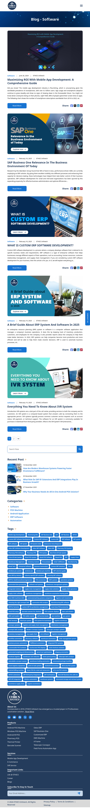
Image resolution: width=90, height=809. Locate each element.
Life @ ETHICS (13, 776)
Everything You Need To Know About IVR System (41, 408)
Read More (29, 713)
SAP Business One (41, 733)
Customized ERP (40, 736)
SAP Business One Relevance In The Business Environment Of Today (38, 165)
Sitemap (47, 807)
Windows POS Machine (16, 733)
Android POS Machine (16, 729)
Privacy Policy (49, 803)
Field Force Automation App (45, 750)
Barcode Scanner (14, 747)
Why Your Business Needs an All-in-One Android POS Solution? (51, 493)
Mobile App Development (17, 760)
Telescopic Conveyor (42, 746)
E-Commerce (12, 763)
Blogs (9, 783)
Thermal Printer (13, 743)
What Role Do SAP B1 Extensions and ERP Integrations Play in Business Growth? (50, 482)
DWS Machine (39, 740)
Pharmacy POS (13, 740)
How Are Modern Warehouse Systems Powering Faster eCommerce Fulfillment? (47, 471)
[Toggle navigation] (81, 5)
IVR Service (11, 767)
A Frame (37, 743)
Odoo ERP (38, 729)
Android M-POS (13, 736)
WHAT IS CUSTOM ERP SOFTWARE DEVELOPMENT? (41, 246)
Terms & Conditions (66, 803)
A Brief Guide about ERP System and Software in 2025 (44, 326)
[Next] (18, 440)
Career (10, 780)
